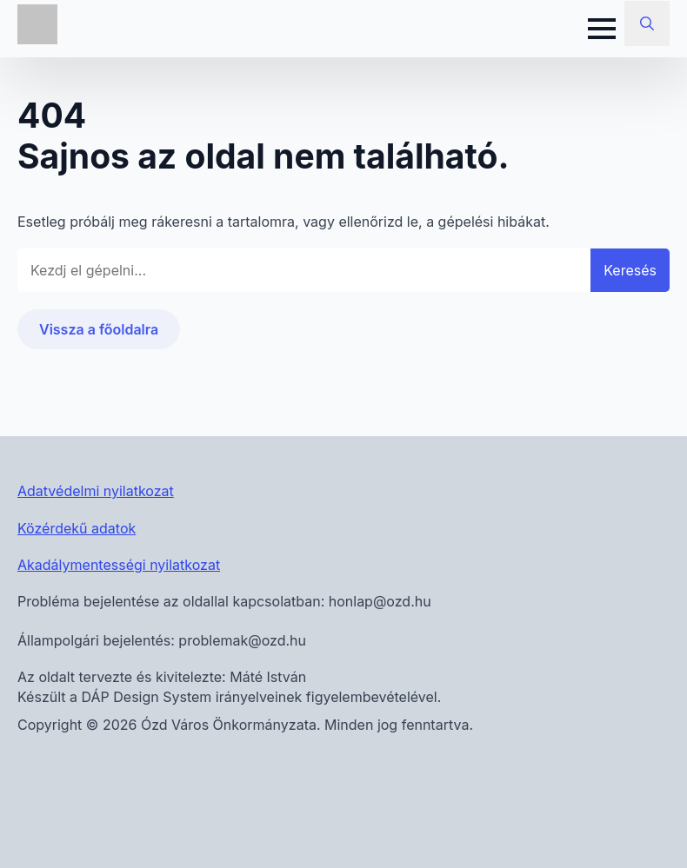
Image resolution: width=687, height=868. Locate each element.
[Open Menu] (601, 28)
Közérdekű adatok (76, 528)
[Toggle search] (647, 23)
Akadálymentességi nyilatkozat (118, 564)
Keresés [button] (630, 270)
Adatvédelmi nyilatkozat (95, 491)
